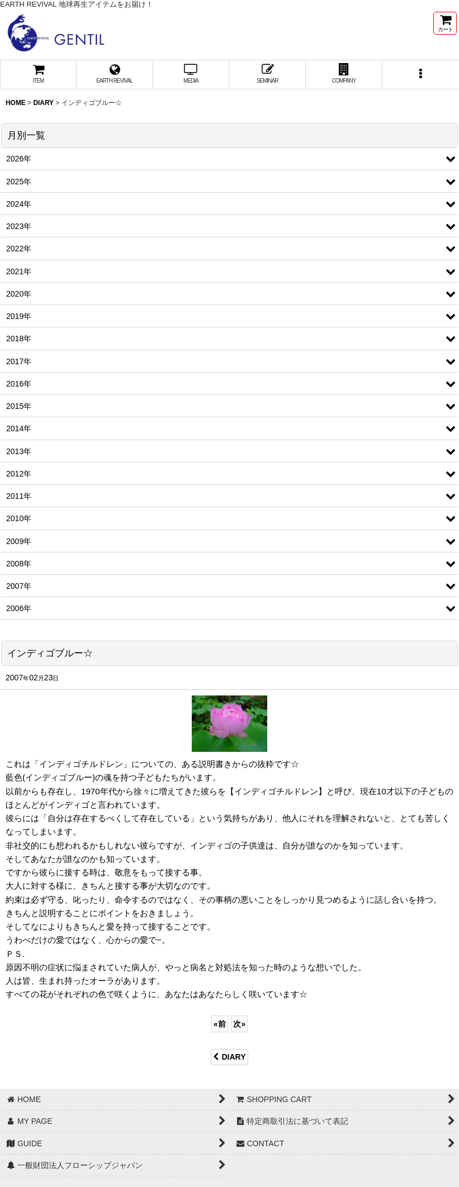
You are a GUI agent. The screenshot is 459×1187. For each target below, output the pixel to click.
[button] (420, 74)
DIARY (229, 1056)
